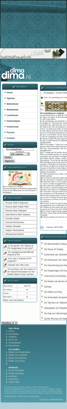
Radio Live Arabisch (17, 355)
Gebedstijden (13, 121)
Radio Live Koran (16, 361)
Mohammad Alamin (15, 234)
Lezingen (12, 376)
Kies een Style (9, 323)
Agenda (11, 98)
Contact (11, 138)
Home (10, 92)
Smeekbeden (14, 343)
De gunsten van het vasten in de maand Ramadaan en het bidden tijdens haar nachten (22, 271)
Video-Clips (13, 382)
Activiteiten (13, 334)
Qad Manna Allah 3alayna (18, 214)
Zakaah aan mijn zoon (18, 265)
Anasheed (13, 379)
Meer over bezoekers (14, 300)
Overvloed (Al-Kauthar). (55, 276)
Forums (11, 132)
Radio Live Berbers (17, 358)
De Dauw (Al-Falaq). (54, 249)
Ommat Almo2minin (15, 222)
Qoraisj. (48, 286)
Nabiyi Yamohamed (15, 230)
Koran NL (13, 339)
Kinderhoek (13, 127)
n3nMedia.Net (56, 399)
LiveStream (12, 115)
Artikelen (12, 337)
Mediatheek (12, 109)
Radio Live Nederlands (19, 352)
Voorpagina (48, 93)
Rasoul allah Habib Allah (17, 206)
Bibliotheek (12, 104)
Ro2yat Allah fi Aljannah (17, 203)
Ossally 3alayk (12, 218)
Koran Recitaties (16, 370)
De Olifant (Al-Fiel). (53, 292)
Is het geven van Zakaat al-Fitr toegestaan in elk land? (21, 246)
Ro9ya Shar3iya (16, 373)
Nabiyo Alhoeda (13, 226)
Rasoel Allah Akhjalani (16, 210)
